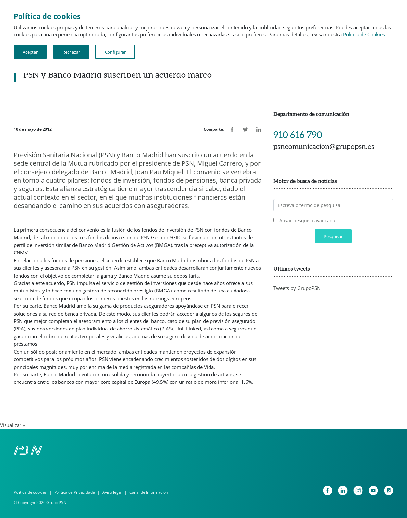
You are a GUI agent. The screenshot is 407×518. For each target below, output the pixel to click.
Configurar (115, 52)
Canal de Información (148, 492)
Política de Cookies (364, 34)
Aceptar (30, 52)
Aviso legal (112, 492)
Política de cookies (30, 492)
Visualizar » (12, 425)
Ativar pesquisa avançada (307, 220)
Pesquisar (333, 236)
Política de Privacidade (74, 492)
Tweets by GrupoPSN (297, 288)
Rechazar (71, 52)
